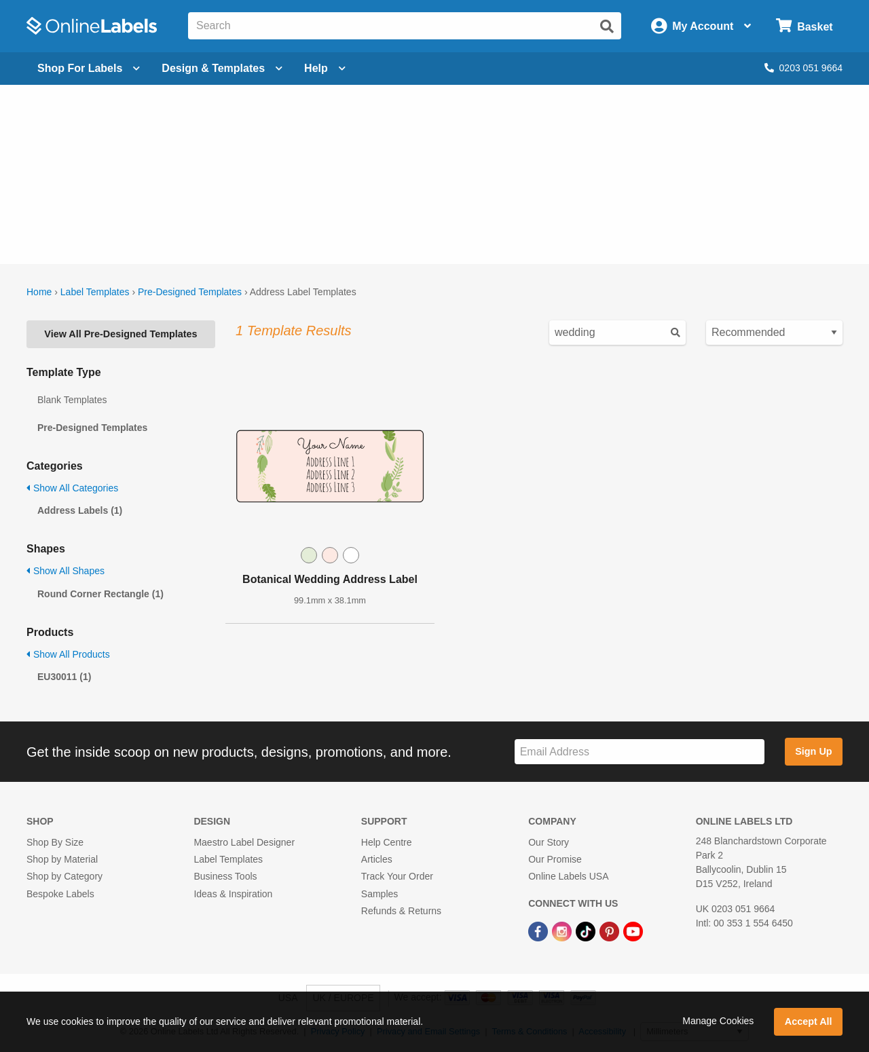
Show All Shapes (65, 570)
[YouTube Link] (633, 930)
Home (39, 291)
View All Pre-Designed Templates (120, 333)
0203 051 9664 (803, 67)
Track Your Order (397, 876)
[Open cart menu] (804, 26)
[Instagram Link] (563, 930)
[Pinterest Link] (610, 930)
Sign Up (813, 751)
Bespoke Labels (60, 893)
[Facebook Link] (539, 930)
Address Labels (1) (79, 510)
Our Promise (555, 859)
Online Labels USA (568, 876)
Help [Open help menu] (325, 68)
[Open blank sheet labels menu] (88, 68)
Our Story (548, 842)
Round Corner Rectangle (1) (100, 593)
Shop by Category (64, 876)
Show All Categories (72, 488)
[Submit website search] (607, 26)
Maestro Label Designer (244, 842)
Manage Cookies (718, 1020)
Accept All (808, 1021)
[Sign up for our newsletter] (639, 751)
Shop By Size (55, 842)
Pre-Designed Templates (190, 291)
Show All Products (68, 654)
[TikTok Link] (587, 930)
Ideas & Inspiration (232, 893)
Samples (379, 893)
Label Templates (95, 291)
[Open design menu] (222, 68)
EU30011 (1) (64, 676)
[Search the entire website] (404, 25)
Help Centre (386, 842)
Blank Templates (72, 399)
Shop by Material (62, 859)
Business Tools (225, 876)
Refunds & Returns (401, 910)
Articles (376, 859)
